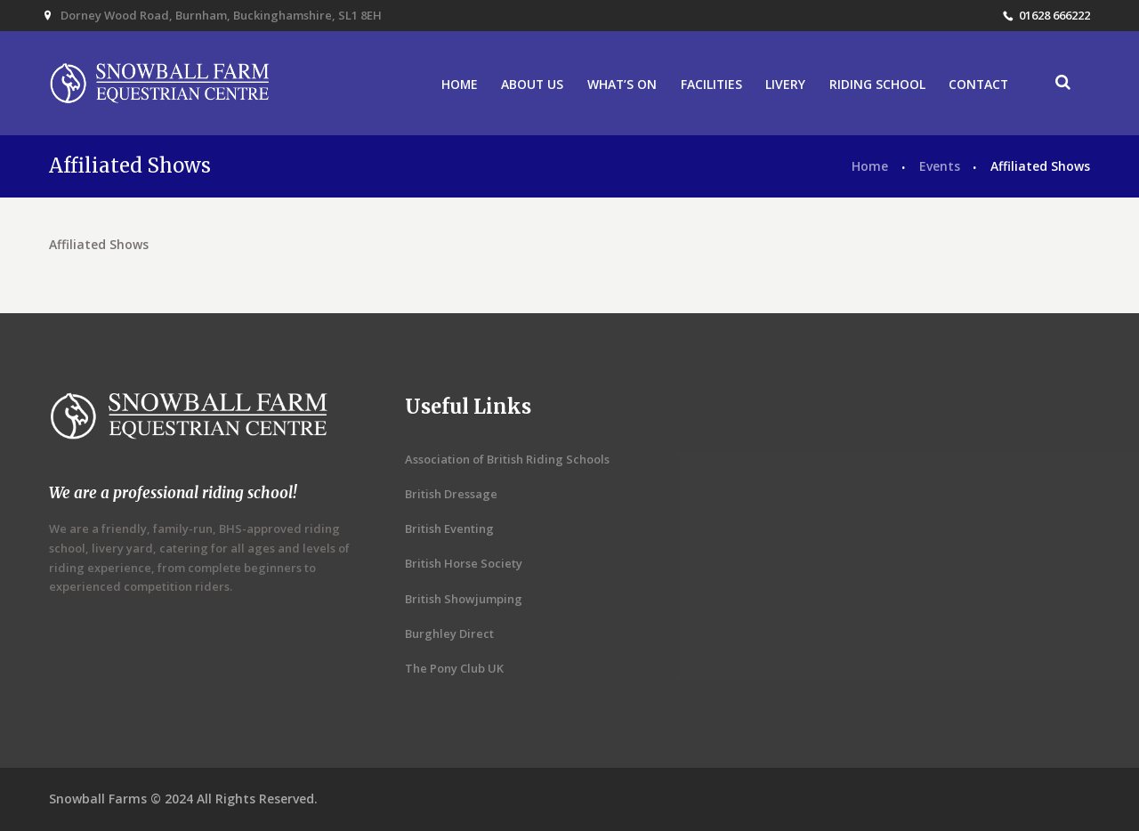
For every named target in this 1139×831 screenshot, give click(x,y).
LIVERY (785, 84)
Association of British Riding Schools (507, 459)
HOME (459, 84)
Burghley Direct (449, 633)
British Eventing (449, 528)
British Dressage (451, 494)
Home (870, 165)
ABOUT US (532, 84)
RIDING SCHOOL (877, 84)
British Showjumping (463, 599)
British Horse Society (463, 563)
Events (939, 165)
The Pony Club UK (454, 668)
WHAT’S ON (622, 84)
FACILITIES (711, 84)
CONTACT (978, 84)
